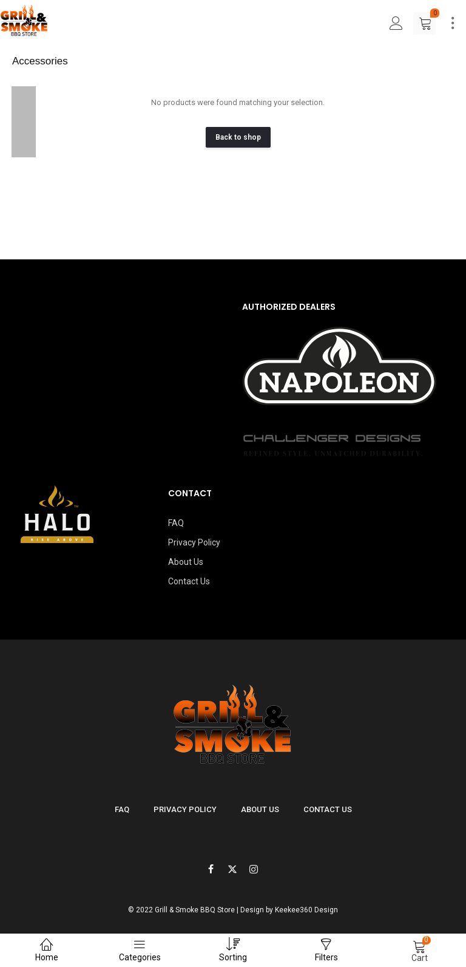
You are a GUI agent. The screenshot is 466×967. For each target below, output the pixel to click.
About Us (185, 562)
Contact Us (189, 581)
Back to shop (238, 137)
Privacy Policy (194, 542)
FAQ (176, 523)
